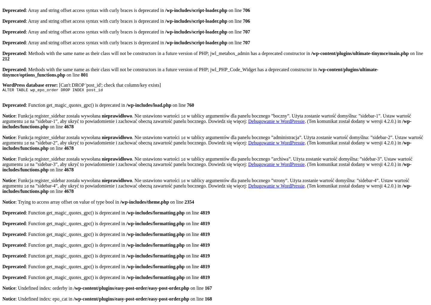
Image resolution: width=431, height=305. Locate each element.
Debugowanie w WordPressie (276, 122)
